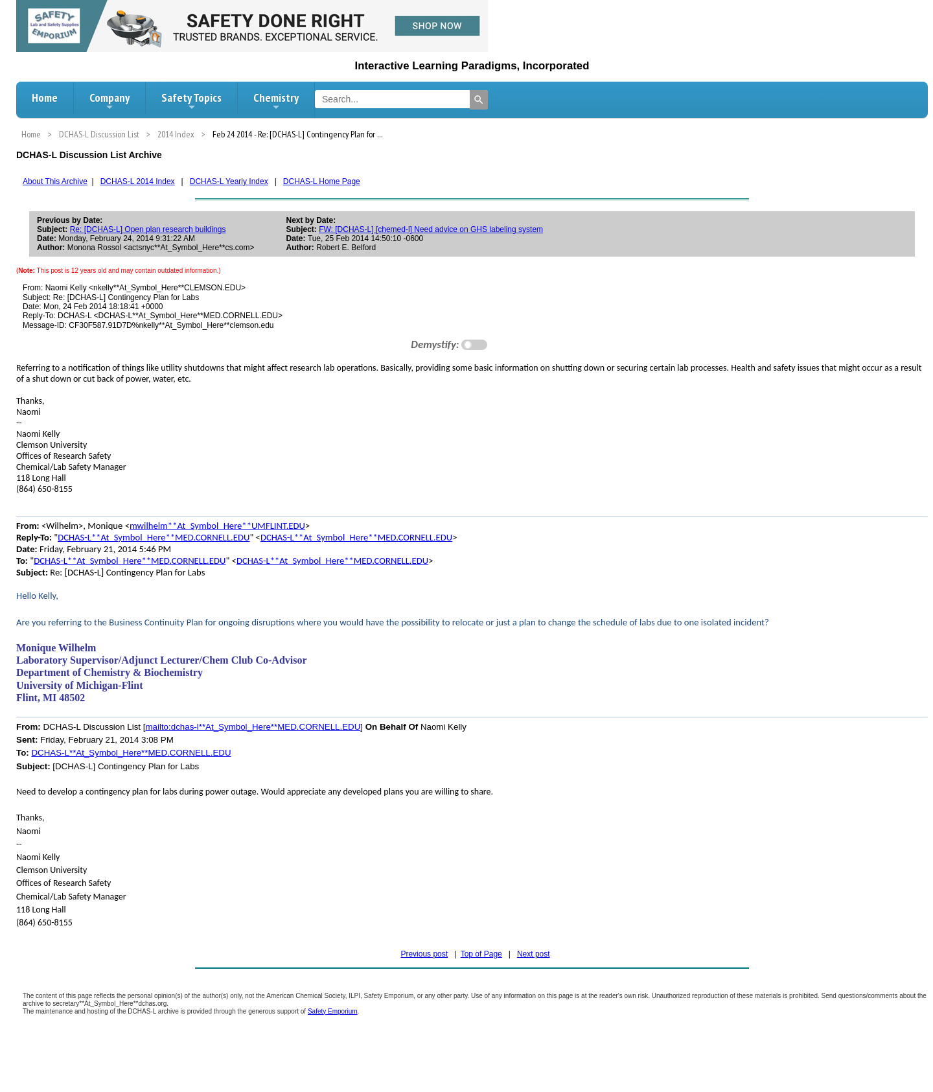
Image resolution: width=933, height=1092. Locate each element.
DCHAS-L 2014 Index (137, 181)
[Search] (479, 100)
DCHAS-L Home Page (321, 181)
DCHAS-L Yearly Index (229, 181)
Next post (533, 953)
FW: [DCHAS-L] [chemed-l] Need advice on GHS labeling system (431, 229)
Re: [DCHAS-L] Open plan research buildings (148, 229)
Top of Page (481, 953)
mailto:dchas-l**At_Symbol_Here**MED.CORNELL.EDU (252, 727)
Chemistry (276, 101)
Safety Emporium (333, 1011)
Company (109, 101)
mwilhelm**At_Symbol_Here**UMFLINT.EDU (217, 525)
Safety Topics (191, 101)
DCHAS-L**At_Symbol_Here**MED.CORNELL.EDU (153, 537)
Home (45, 97)
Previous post (424, 953)
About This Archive (55, 181)
